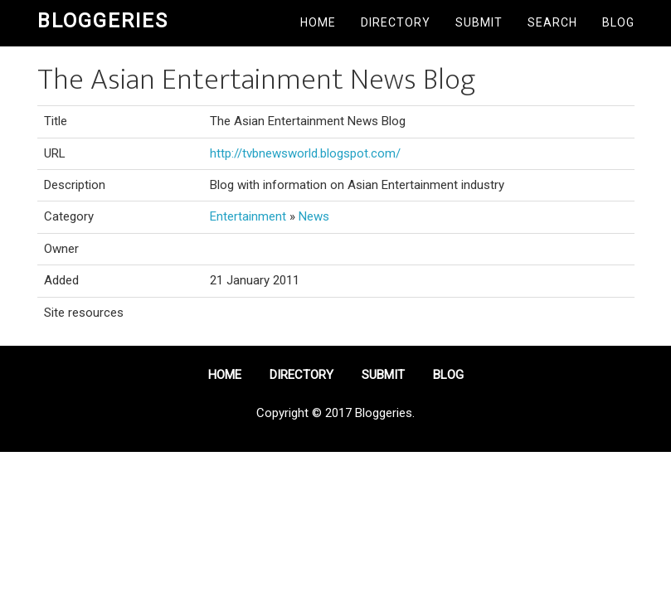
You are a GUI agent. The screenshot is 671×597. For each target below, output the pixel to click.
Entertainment (248, 216)
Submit (479, 22)
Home (318, 22)
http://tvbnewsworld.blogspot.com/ (305, 153)
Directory (395, 22)
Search (552, 22)
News (314, 216)
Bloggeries (102, 20)
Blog (618, 22)
